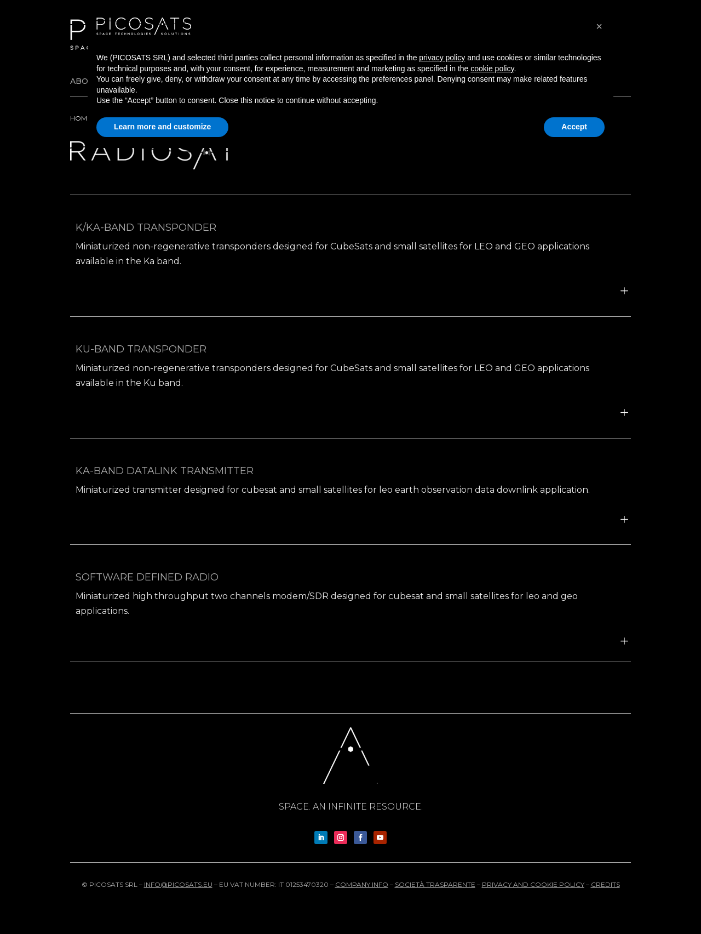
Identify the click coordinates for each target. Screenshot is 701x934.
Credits (605, 884)
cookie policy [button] (492, 68)
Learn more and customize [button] (162, 126)
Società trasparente (435, 884)
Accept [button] (574, 126)
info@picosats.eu (178, 884)
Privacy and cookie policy (533, 884)
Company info (361, 884)
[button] (599, 26)
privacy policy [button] (442, 57)
